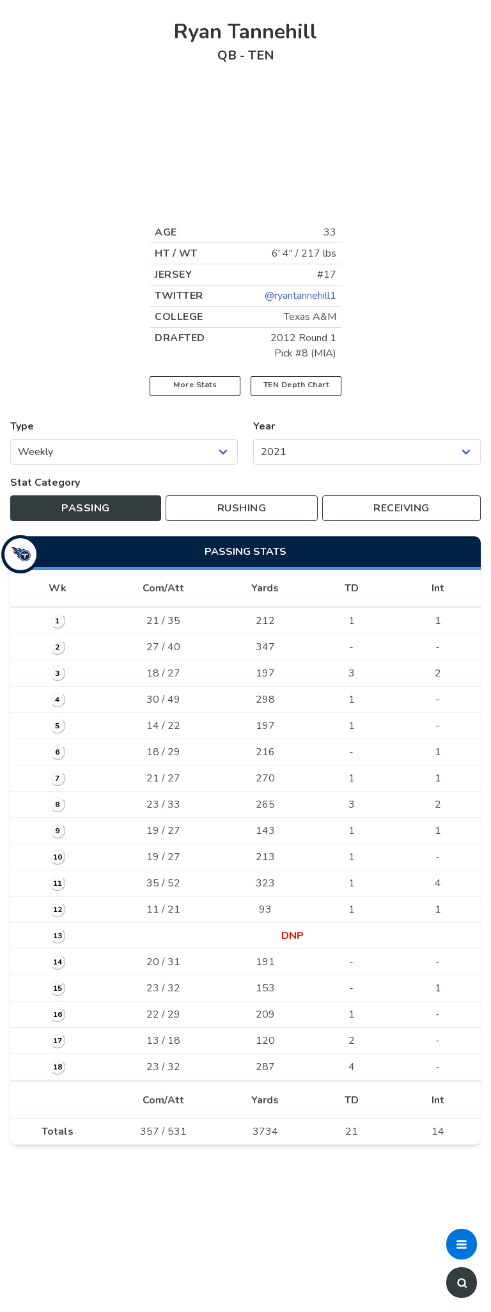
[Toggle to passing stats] (85, 508)
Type (22, 426)
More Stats (195, 385)
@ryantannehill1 (300, 296)
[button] (461, 1244)
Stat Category (45, 483)
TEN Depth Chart (296, 385)
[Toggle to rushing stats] (241, 508)
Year (264, 426)
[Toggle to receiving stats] (401, 508)
